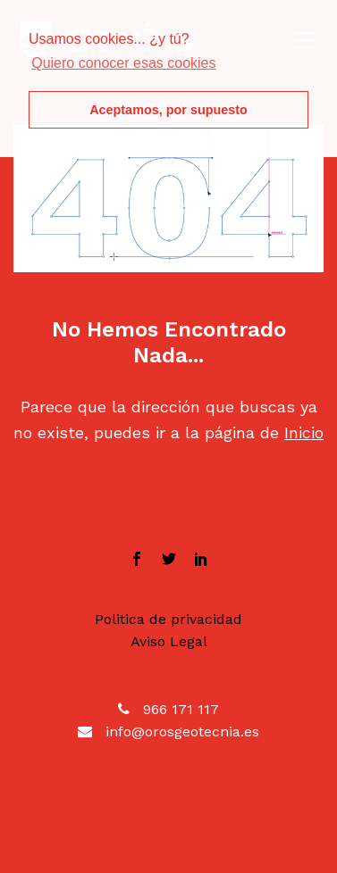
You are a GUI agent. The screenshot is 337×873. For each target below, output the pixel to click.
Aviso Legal (169, 641)
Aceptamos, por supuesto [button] (168, 110)
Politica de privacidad (168, 619)
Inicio (304, 432)
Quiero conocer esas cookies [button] (123, 63)
